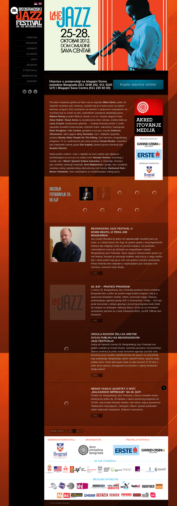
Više (95, 273)
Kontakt (32, 81)
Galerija (32, 65)
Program (31, 43)
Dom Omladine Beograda (60, 503)
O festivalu (30, 70)
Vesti (34, 59)
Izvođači (32, 48)
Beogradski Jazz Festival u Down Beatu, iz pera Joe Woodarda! (112, 232)
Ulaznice (31, 54)
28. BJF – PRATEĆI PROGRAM (110, 286)
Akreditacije (29, 76)
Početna (32, 37)
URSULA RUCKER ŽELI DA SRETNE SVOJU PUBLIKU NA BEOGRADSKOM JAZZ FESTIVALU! (115, 337)
